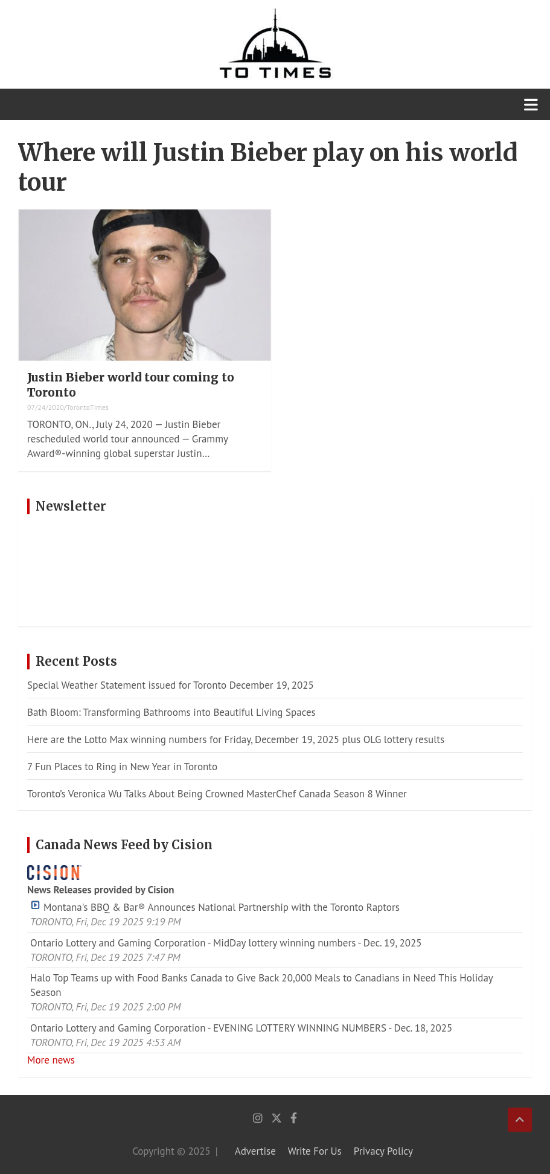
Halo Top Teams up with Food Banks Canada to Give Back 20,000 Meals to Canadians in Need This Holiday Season (261, 985)
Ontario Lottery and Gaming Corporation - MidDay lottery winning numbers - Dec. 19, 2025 (226, 942)
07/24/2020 (45, 407)
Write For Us (315, 1151)
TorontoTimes (87, 407)
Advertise (255, 1151)
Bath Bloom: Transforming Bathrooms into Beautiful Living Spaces (171, 712)
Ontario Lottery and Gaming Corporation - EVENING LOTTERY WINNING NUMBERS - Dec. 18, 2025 (241, 1028)
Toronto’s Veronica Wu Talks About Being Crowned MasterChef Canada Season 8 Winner (218, 793)
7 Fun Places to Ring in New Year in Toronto (122, 766)
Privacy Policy (383, 1151)
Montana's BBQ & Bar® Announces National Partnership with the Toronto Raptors (215, 907)
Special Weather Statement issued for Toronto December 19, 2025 (170, 685)
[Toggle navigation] (531, 104)
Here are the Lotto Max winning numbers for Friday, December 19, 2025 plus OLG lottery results (235, 739)
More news (51, 1060)
